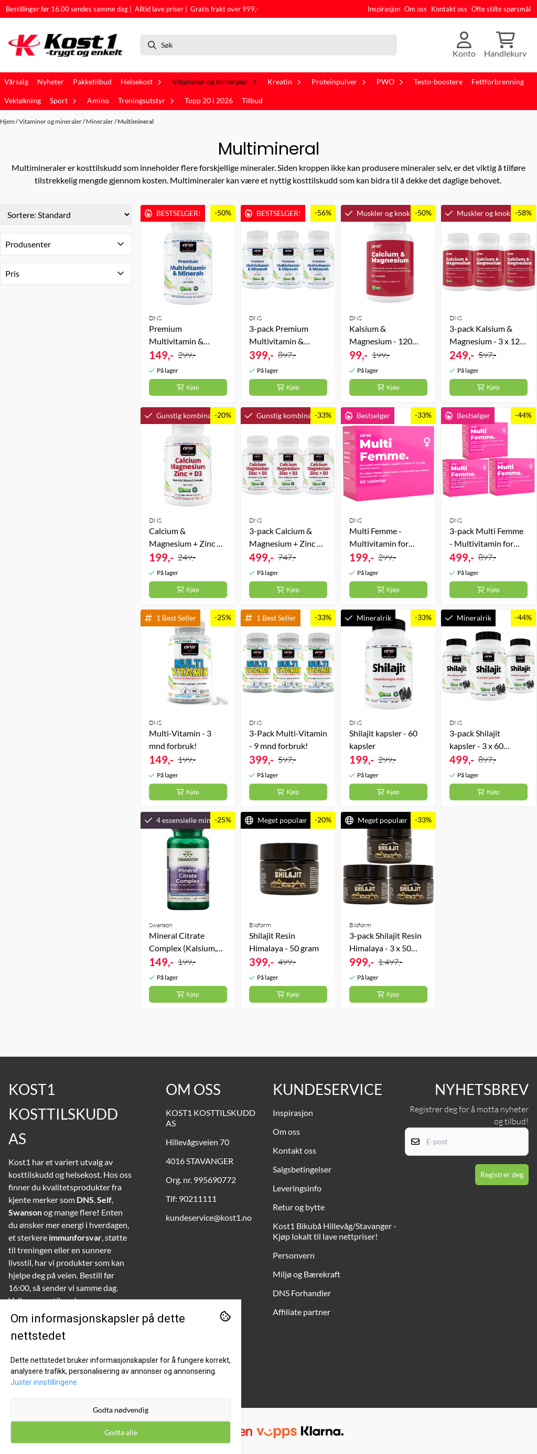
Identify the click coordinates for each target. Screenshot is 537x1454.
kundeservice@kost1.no (209, 1217)
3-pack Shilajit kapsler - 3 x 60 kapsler (476, 740)
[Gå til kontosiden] (464, 45)
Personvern (294, 1255)
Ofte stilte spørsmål (501, 9)
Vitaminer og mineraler (51, 121)
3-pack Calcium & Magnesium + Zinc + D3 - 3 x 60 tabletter (285, 538)
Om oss (415, 9)
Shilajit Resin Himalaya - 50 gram (284, 941)
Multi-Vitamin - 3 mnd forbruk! (180, 739)
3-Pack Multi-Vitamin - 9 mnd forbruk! (288, 739)
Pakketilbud (92, 82)
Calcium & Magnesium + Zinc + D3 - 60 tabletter (185, 538)
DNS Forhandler (302, 1293)
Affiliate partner (301, 1312)
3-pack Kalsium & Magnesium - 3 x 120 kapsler (486, 335)
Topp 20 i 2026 (209, 100)
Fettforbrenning (497, 82)
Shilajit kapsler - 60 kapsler (383, 739)
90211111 (198, 1198)
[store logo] (68, 45)
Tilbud (252, 100)
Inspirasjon (384, 9)
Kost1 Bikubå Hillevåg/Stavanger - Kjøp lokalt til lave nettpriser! (334, 1231)
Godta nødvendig (120, 1409)
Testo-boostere (438, 82)
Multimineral (135, 121)
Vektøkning (22, 100)
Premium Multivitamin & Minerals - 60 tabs (181, 335)
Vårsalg (16, 82)
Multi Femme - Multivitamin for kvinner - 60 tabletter (387, 538)
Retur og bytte (299, 1207)
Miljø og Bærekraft (306, 1274)
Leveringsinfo (297, 1188)
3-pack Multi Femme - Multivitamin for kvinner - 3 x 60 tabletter (486, 538)
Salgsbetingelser (302, 1169)
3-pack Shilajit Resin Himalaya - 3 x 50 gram (385, 942)
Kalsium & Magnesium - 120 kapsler (380, 335)
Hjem (8, 121)
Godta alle (120, 1432)
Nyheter (50, 82)
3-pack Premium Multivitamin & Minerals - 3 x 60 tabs (287, 335)
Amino (98, 100)
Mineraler (100, 121)
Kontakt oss (449, 9)
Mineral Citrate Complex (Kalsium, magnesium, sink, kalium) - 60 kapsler (184, 942)
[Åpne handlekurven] (505, 45)
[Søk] (268, 45)
